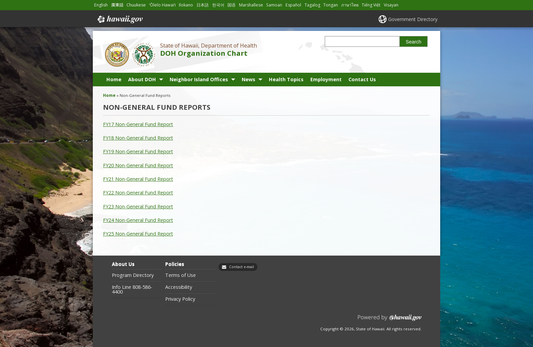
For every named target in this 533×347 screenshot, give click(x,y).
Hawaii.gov (119, 19)
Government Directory (412, 19)
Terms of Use (180, 275)
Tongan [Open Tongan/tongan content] (330, 5)
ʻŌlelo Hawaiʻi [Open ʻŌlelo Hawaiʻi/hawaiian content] (162, 5)
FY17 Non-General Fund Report (138, 124)
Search (414, 42)
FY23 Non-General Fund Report (138, 206)
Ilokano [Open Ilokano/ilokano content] (186, 5)
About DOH (142, 79)
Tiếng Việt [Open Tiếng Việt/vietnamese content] (371, 5)
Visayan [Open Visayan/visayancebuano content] (391, 5)
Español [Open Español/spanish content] (293, 5)
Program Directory (133, 275)
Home (113, 79)
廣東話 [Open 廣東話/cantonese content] (117, 5)
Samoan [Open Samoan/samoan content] (274, 5)
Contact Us (362, 79)
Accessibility (178, 287)
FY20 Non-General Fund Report (138, 165)
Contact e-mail (241, 266)
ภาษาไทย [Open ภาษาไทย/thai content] (350, 5)
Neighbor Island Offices (199, 79)
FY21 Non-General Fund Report (138, 179)
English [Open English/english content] (101, 5)
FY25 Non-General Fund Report (138, 233)
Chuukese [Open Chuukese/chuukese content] (136, 5)
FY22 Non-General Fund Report (138, 192)
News (248, 79)
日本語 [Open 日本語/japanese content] (202, 5)
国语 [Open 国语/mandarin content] (231, 5)
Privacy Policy (180, 299)
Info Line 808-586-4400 (132, 290)
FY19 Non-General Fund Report (138, 151)
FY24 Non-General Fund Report (138, 220)
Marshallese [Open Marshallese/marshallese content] (251, 5)
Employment (326, 79)
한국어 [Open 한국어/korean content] (218, 5)
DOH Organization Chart (203, 53)
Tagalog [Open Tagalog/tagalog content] (312, 5)
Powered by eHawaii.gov (390, 320)
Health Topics (286, 79)
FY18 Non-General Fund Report (138, 138)
